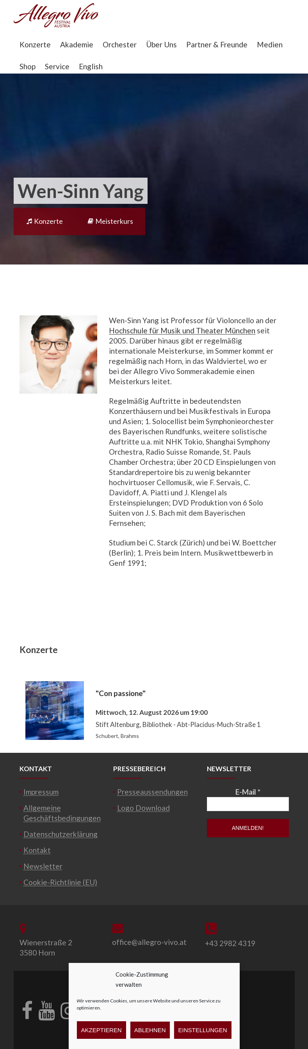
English (91, 66)
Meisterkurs (110, 221)
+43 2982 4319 (230, 943)
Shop (28, 66)
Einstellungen (202, 1030)
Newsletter (42, 866)
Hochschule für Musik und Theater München (182, 330)
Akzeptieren (101, 1030)
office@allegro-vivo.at (149, 941)
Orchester (120, 44)
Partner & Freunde (216, 44)
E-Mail (247, 791)
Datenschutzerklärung (60, 833)
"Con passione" (121, 693)
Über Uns (161, 44)
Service (57, 66)
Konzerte (35, 44)
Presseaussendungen (152, 791)
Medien (270, 44)
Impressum (41, 791)
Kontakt (37, 850)
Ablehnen (150, 1030)
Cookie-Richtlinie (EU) (60, 882)
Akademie (76, 44)
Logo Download (143, 807)
